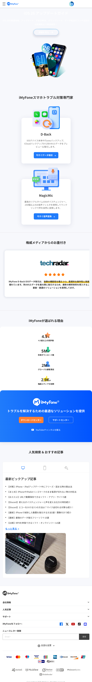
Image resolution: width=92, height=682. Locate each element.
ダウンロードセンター (31, 420)
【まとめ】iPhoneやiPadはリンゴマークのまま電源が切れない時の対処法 (41, 491)
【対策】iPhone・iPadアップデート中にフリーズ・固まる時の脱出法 (39, 486)
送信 (84, 637)
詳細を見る (46, 32)
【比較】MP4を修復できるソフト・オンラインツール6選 (33, 522)
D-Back (46, 134)
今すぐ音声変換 (46, 216)
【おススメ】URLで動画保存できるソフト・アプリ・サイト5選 (36, 496)
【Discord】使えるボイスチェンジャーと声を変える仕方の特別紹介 (38, 502)
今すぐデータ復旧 (46, 155)
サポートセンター (61, 420)
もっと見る (12, 528)
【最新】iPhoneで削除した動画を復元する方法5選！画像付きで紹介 (39, 512)
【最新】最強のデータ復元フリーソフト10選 (28, 517)
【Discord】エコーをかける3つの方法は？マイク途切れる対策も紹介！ (40, 507)
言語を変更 (46, 645)
